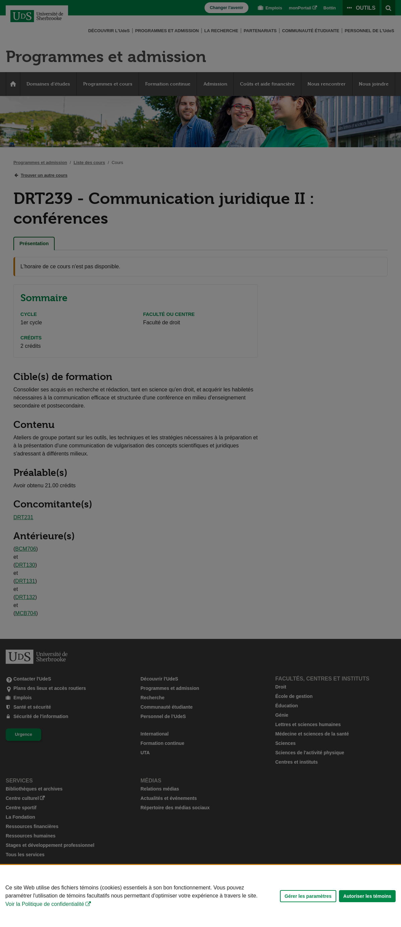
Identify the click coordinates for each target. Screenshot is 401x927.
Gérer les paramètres (308, 896)
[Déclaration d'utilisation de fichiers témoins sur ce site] (200, 896)
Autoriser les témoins (367, 896)
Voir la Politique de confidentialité (44, 904)
